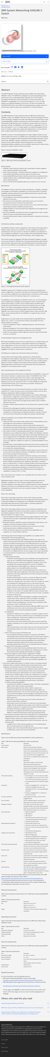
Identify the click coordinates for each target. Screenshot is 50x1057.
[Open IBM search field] (44, 2)
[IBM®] (7, 2)
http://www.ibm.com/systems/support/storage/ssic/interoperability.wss (22, 878)
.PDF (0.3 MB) (25, 61)
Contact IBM (4, 1040)
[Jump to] (25, 81)
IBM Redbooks (5, 6)
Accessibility (4, 1051)
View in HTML (25, 56)
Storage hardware (5, 7)
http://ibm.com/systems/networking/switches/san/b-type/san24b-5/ (23, 980)
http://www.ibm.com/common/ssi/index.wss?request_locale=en (21, 986)
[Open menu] (2, 2)
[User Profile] (48, 2)
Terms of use (4, 1047)
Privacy (3, 1043)
